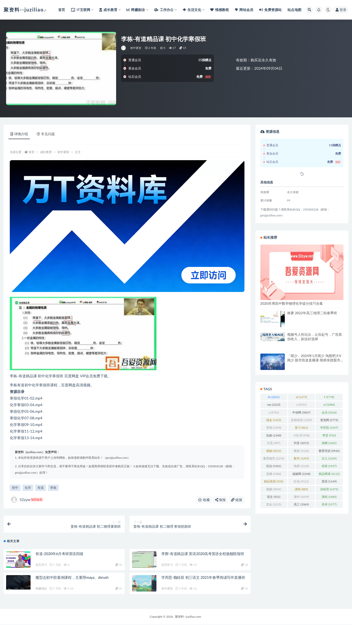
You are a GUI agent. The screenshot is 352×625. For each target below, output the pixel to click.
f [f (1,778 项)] (329, 397)
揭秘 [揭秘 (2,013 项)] (273, 451)
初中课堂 (135, 47)
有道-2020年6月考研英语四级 (59, 554)
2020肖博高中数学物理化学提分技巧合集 (291, 303)
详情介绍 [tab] (19, 134)
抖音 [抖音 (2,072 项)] (301, 443)
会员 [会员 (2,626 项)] (329, 412)
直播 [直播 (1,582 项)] (273, 474)
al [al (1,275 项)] (301, 397)
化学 (28, 488)
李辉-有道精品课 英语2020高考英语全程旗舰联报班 (202, 554)
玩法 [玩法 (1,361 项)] (273, 466)
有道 (40, 488)
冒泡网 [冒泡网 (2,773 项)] (329, 420)
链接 (236, 500)
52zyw (27, 500)
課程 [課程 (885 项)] (301, 489)
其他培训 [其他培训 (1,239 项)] (301, 420)
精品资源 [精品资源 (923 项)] (273, 481)
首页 (31, 152)
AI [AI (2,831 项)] (274, 397)
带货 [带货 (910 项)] (329, 435)
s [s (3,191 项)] (301, 404)
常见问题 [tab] (46, 134)
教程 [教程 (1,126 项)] (301, 451)
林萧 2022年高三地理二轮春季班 (312, 313)
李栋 (53, 488)
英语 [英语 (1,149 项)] (329, 481)
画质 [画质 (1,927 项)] (329, 466)
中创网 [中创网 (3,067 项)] (301, 412)
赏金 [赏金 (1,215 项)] (273, 504)
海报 (220, 500)
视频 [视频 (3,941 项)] (273, 489)
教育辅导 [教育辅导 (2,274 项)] (273, 458)
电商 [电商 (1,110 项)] (301, 466)
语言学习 (41, 565)
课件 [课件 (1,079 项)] (301, 497)
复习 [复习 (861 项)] (301, 427)
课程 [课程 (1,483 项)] (329, 497)
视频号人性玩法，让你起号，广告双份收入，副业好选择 (314, 336)
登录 (341, 10)
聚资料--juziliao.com (188, 617)
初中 (15, 488)
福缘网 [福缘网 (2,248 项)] (301, 474)
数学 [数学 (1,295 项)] (301, 458)
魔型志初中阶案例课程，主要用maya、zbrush (72, 578)
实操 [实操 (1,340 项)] (273, 435)
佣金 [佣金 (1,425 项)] (273, 420)
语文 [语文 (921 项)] (273, 497)
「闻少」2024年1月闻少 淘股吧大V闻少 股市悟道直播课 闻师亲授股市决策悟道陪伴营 (314, 360)
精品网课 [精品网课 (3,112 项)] (329, 474)
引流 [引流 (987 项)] (273, 443)
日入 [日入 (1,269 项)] (329, 458)
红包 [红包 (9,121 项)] (301, 481)
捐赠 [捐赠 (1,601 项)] (329, 443)
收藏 (204, 500)
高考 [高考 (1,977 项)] (329, 504)
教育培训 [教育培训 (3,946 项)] (329, 451)
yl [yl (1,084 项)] (329, 404)
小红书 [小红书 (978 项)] (301, 435)
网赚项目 (41, 589)
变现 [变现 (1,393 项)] (273, 427)
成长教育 (46, 152)
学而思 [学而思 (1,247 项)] (329, 427)
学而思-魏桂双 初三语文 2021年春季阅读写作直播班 (203, 578)
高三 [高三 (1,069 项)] (301, 504)
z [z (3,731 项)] (273, 412)
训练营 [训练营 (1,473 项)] (329, 489)
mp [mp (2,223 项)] (273, 404)
